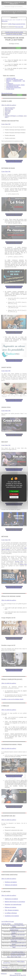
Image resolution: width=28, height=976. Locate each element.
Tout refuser (14, 494)
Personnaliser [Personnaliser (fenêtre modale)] (14, 497)
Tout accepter (14, 491)
